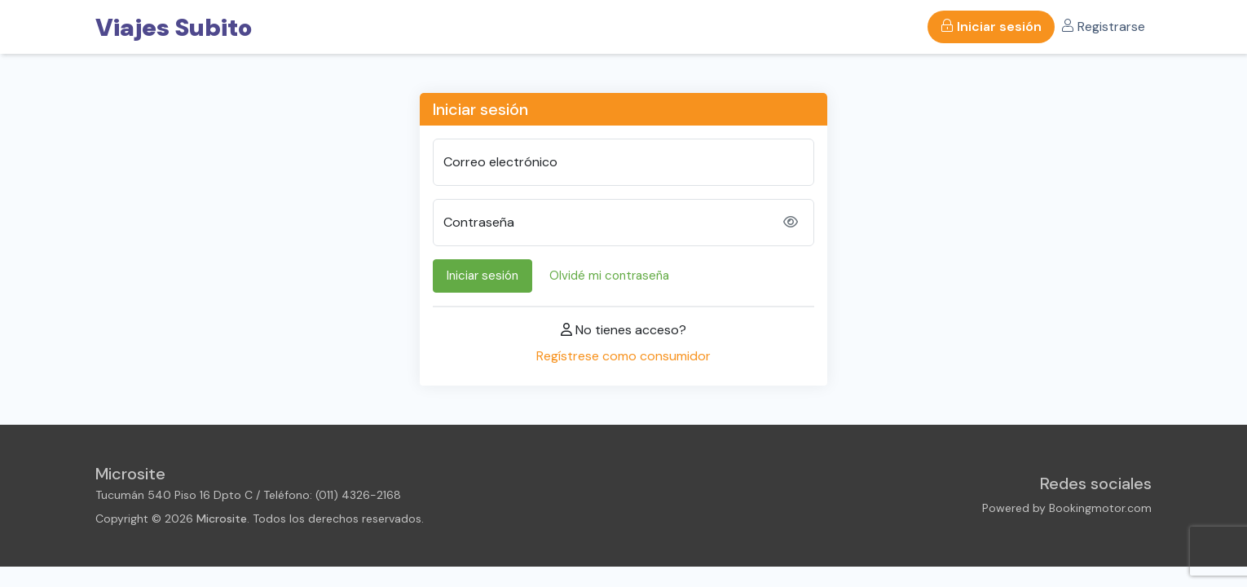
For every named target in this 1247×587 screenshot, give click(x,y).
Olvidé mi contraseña (609, 275)
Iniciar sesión (991, 26)
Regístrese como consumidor (623, 355)
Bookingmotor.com (1100, 508)
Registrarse (1103, 26)
